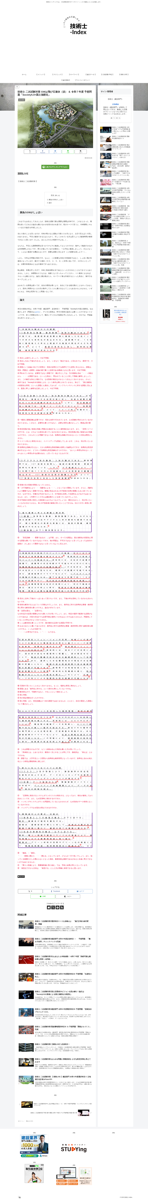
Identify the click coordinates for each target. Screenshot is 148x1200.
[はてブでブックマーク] (55, 152)
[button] (81, 152)
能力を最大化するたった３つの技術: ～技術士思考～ (120, 312)
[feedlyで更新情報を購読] (57, 907)
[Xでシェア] (30, 152)
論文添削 (21, 876)
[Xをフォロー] (53, 907)
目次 (52, 195)
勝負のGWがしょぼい (56, 199)
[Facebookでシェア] (43, 152)
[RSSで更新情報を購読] (62, 907)
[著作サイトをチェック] (49, 907)
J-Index (115, 104)
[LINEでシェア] (68, 152)
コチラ (37, 312)
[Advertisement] (74, 57)
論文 (50, 203)
